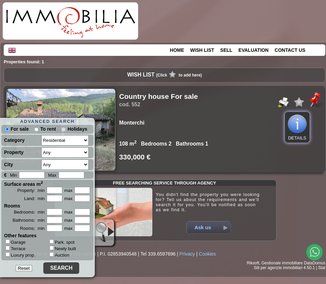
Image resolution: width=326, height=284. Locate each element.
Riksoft (253, 263)
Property (14, 152)
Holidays (77, 129)
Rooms (12, 206)
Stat (321, 267)
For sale (17, 129)
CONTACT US (290, 50)
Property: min (31, 190)
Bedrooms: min (29, 212)
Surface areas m (23, 183)
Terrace (15, 248)
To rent (48, 129)
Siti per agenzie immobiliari (278, 267)
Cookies (207, 254)
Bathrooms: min (29, 220)
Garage (15, 242)
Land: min (34, 198)
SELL (226, 50)
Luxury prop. (20, 255)
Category (14, 140)
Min (13, 175)
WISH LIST (202, 50)
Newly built (62, 248)
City (8, 164)
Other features (20, 235)
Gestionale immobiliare (282, 263)
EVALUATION (253, 50)
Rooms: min (32, 228)
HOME (177, 50)
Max (52, 175)
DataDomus (314, 263)
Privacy (187, 254)
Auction (59, 255)
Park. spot (62, 242)
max (68, 190)
